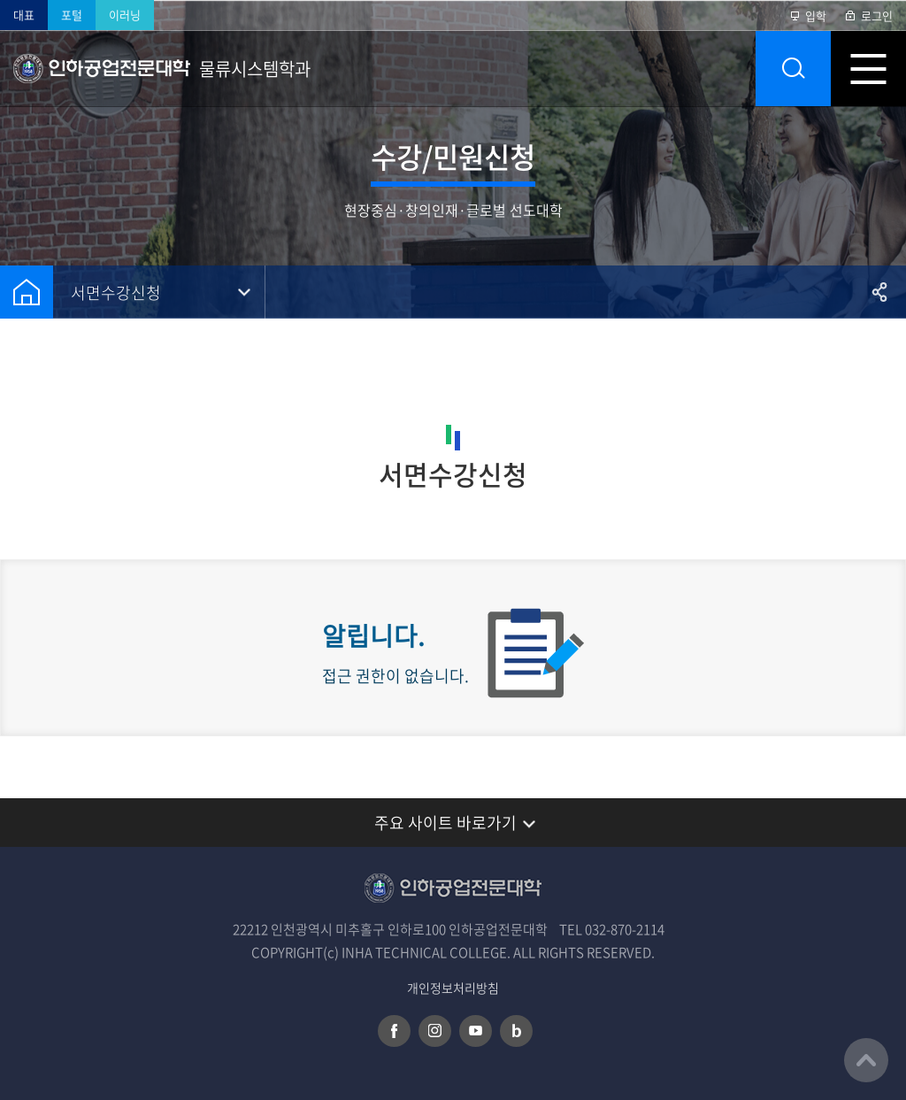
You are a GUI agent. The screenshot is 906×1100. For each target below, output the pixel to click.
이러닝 (125, 14)
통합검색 (793, 68)
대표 (24, 14)
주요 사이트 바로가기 (445, 823)
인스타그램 (434, 1031)
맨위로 (866, 1060)
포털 (71, 14)
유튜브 (475, 1031)
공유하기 (879, 292)
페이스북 (394, 1031)
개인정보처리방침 (453, 988)
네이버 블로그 (516, 1031)
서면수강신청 (116, 292)
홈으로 (26, 292)
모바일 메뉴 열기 (868, 68)
